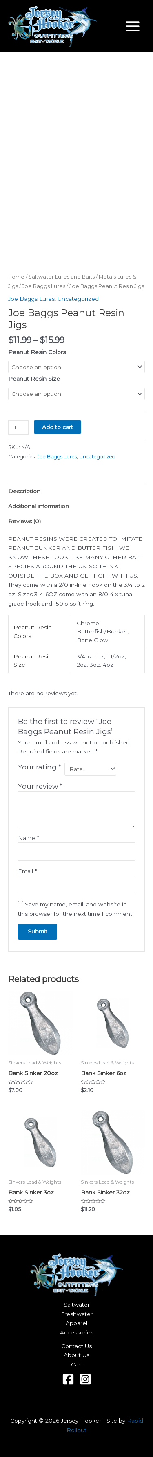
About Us (76, 1355)
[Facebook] (68, 1379)
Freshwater (77, 1314)
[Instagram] (85, 1379)
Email (27, 871)
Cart (76, 1364)
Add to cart (57, 427)
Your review (40, 786)
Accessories (76, 1332)
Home (16, 277)
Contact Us (76, 1346)
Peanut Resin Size (34, 378)
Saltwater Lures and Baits (62, 277)
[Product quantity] (18, 427)
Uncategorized (78, 298)
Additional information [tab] (38, 506)
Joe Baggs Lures (43, 286)
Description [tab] (24, 491)
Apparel (76, 1323)
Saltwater (77, 1304)
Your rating (39, 767)
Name (28, 838)
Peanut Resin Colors (37, 352)
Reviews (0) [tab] (24, 521)
